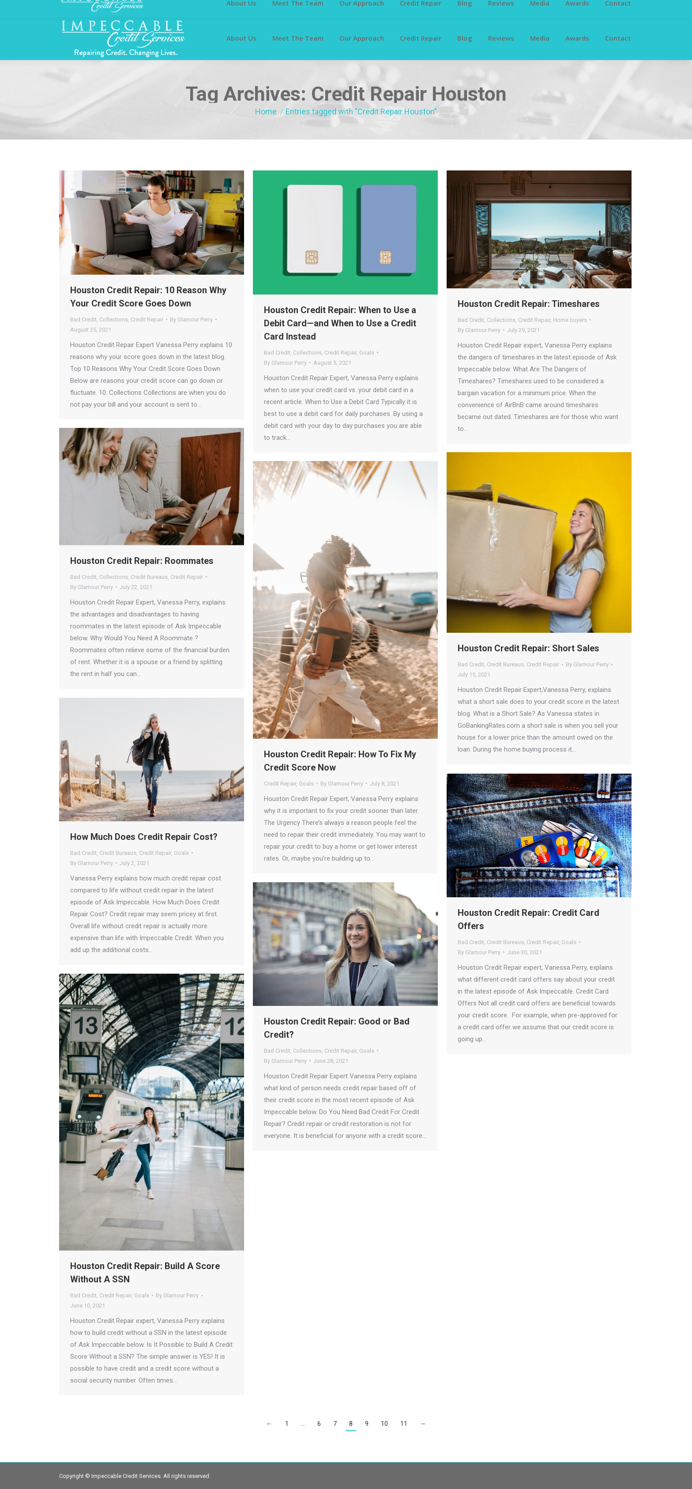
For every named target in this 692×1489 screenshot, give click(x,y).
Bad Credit (83, 319)
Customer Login (80, 8)
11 (403, 1424)
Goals (366, 352)
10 (384, 1424)
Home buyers (570, 320)
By (191, 319)
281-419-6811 (430, 8)
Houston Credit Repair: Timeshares (529, 304)
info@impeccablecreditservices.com (517, 8)
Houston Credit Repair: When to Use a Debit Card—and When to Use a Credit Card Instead (340, 323)
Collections (113, 319)
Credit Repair (147, 319)
